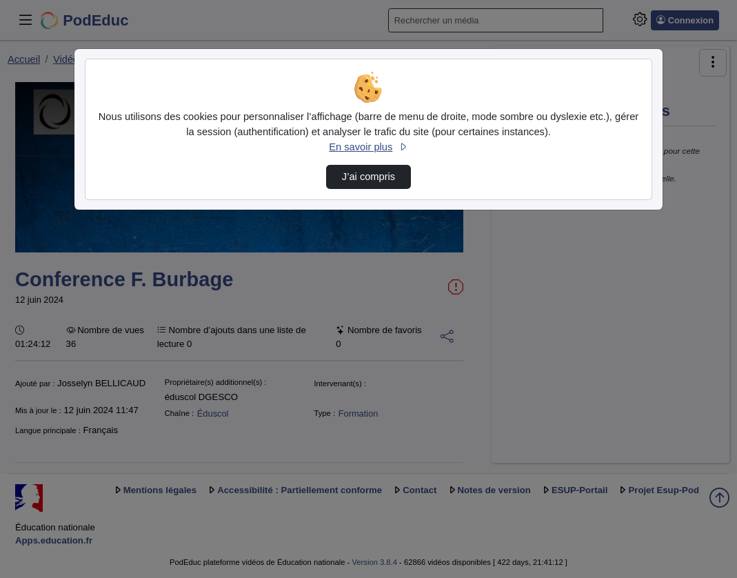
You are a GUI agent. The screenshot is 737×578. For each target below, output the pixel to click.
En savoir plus (368, 147)
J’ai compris (368, 176)
